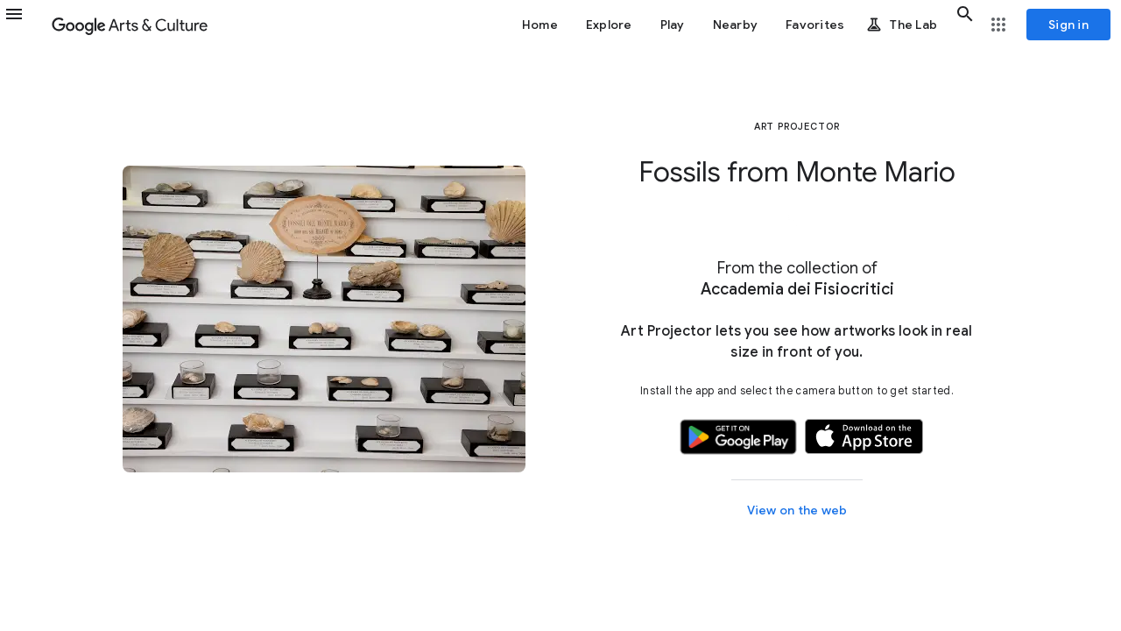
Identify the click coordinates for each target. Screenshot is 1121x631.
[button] (25, 25)
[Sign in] (1068, 24)
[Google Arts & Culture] (129, 24)
